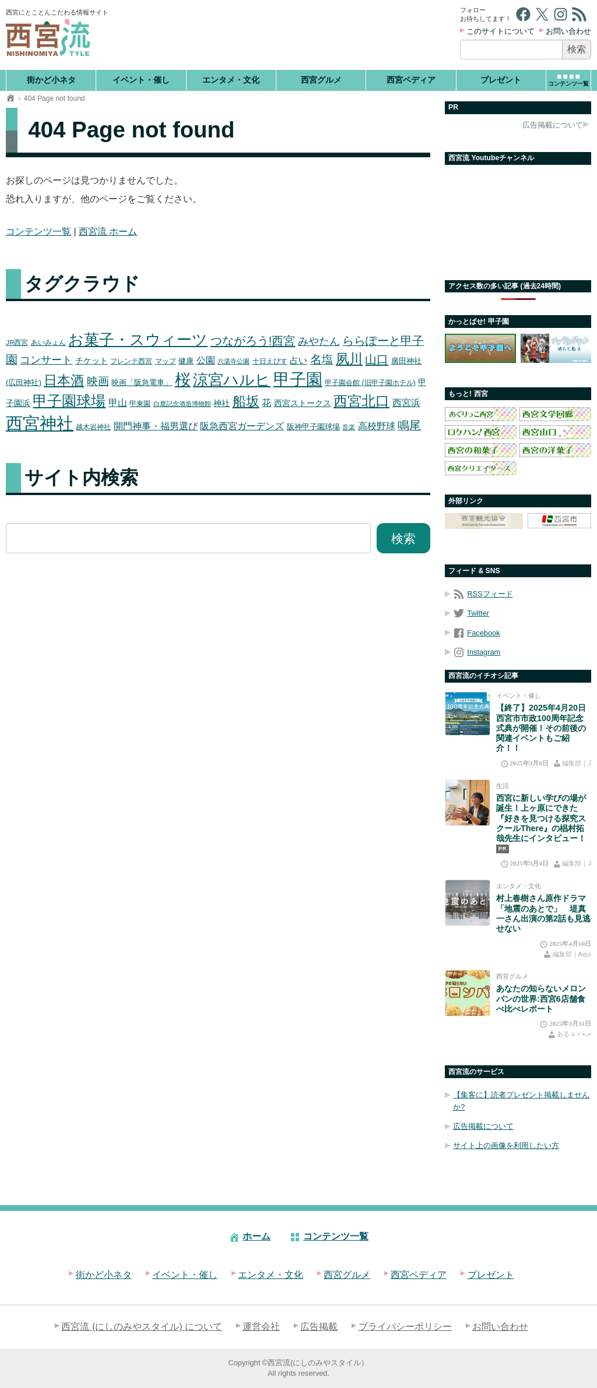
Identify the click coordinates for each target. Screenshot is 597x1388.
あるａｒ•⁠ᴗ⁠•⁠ (574, 1033)
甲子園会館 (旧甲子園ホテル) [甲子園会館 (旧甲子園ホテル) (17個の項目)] (370, 383)
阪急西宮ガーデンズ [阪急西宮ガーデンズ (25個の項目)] (242, 426)
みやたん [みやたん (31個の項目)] (319, 341)
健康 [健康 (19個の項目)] (186, 360)
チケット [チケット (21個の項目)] (91, 360)
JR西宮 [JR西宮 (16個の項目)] (17, 342)
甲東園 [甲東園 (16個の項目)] (139, 403)
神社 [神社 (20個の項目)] (221, 403)
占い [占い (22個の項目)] (298, 360)
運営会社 (261, 1327)
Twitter (471, 613)
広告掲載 (319, 1327)
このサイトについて (500, 31)
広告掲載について (552, 125)
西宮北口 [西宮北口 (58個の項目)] (361, 401)
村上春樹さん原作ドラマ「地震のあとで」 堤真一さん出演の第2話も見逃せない (543, 913)
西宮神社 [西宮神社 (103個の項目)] (39, 423)
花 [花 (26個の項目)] (266, 402)
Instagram (476, 652)
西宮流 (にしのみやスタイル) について (141, 1327)
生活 (502, 785)
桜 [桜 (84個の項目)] (183, 379)
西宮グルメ (321, 79)
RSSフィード (482, 593)
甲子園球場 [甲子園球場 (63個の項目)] (69, 401)
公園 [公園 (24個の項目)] (205, 360)
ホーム (250, 1236)
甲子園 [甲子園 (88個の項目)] (297, 379)
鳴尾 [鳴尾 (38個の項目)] (409, 425)
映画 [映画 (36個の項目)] (98, 381)
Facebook (476, 632)
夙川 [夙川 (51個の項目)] (349, 358)
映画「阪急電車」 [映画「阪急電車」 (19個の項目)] (141, 382)
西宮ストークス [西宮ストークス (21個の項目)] (302, 403)
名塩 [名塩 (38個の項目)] (321, 359)
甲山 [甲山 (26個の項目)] (117, 402)
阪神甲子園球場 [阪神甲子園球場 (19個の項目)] (313, 426)
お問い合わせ (568, 31)
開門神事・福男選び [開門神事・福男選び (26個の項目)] (156, 426)
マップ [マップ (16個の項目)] (165, 361)
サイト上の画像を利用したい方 (506, 1145)
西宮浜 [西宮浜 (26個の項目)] (406, 402)
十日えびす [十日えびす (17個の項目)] (269, 361)
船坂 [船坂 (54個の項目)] (246, 401)
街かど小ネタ (51, 79)
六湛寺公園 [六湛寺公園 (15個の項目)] (233, 361)
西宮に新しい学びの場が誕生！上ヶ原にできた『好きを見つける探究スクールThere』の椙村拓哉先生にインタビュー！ (541, 818)
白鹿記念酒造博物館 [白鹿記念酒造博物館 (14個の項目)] (182, 403)
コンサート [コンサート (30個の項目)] (46, 360)
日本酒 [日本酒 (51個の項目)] (64, 380)
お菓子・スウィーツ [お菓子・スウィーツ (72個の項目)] (138, 339)
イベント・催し (141, 79)
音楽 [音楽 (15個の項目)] (348, 426)
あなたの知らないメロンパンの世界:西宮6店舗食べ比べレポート (541, 998)
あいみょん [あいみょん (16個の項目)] (48, 342)
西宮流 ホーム (108, 231)
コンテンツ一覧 (38, 231)
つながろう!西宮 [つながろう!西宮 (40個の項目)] (253, 340)
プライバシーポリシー (405, 1327)
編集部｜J (576, 763)
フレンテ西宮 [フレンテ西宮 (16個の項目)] (131, 361)
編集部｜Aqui (572, 954)
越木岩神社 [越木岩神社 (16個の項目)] (93, 426)
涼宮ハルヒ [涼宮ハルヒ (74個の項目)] (232, 380)
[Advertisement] (285, 35)
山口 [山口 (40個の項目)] (376, 359)
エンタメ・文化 (230, 79)
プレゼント (500, 79)
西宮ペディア (411, 79)
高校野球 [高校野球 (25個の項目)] (376, 426)
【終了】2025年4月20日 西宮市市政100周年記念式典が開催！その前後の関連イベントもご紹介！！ (541, 728)
